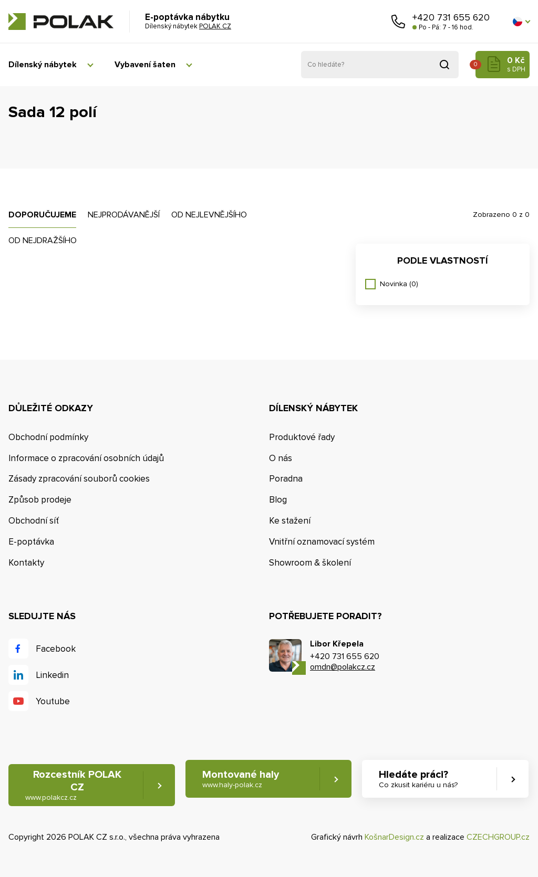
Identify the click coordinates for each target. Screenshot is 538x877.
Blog (278, 499)
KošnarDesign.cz (394, 837)
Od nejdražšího (42, 240)
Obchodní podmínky (48, 437)
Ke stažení (290, 520)
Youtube (53, 701)
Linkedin (52, 675)
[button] (521, 21)
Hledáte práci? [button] (418, 779)
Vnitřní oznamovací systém (322, 541)
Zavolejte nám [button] (398, 21)
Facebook (56, 648)
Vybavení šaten (145, 64)
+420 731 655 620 (451, 17)
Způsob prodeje (39, 499)
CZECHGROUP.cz (498, 837)
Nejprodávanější (124, 215)
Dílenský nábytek (42, 64)
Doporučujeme (42, 215)
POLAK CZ (60, 21)
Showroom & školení (310, 562)
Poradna (286, 478)
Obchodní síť (33, 520)
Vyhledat (444, 64)
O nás (280, 458)
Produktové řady (302, 437)
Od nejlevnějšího (209, 215)
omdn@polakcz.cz (342, 667)
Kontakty (26, 562)
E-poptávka (31, 541)
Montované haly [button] (240, 779)
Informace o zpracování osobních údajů (86, 458)
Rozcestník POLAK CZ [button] (73, 785)
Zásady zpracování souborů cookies (79, 478)
